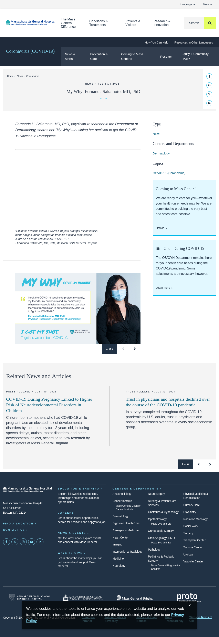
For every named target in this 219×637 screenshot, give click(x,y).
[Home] (27, 22)
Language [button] (187, 4)
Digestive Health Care (126, 523)
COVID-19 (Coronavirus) (169, 173)
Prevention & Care (99, 56)
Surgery (188, 533)
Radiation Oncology (195, 519)
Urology (188, 554)
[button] (123, 349)
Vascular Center (193, 561)
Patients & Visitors (132, 23)
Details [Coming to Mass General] (160, 228)
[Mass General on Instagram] (23, 541)
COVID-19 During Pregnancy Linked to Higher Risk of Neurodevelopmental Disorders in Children (49, 405)
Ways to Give (70, 553)
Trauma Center (192, 547)
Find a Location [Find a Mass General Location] (18, 523)
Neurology (119, 565)
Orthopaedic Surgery (161, 530)
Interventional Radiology (127, 551)
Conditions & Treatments (98, 23)
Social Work (190, 526)
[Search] (200, 23)
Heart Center (120, 537)
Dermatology (161, 153)
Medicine (118, 558)
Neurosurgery (156, 493)
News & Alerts (70, 56)
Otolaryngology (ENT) (161, 538)
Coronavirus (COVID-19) (30, 51)
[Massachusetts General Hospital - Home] (27, 490)
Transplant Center (194, 540)
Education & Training (79, 488)
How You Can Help (156, 42)
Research (166, 56)
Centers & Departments (136, 488)
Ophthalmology (157, 519)
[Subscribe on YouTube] (31, 541)
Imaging (118, 544)
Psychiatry (189, 512)
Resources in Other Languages (193, 42)
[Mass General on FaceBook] (6, 541)
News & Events (72, 533)
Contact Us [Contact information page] (14, 530)
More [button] (207, 4)
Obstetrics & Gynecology (163, 512)
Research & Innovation (162, 23)
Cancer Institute (122, 501)
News (20, 76)
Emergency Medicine (125, 530)
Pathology (154, 549)
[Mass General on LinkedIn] (39, 541)
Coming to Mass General (132, 56)
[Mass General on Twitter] (14, 541)
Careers (66, 512)
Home (10, 76)
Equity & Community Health (195, 56)
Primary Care (191, 505)
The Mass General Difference (68, 23)
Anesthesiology (122, 493)
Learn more (163, 287)
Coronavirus (32, 76)
